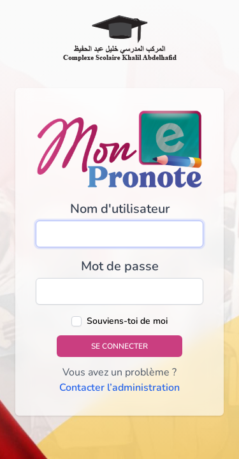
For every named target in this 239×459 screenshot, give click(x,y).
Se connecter (119, 346)
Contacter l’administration (119, 388)
